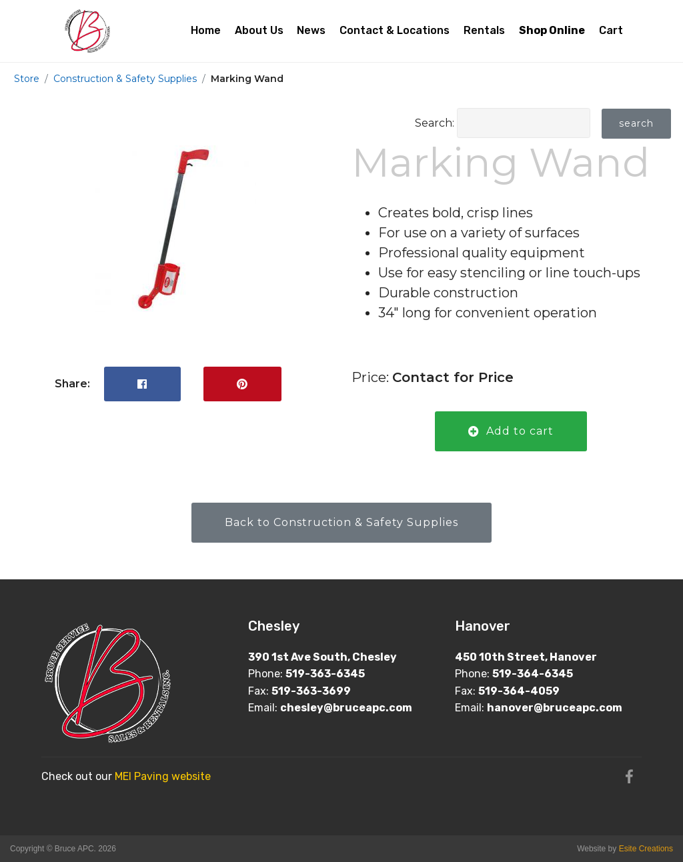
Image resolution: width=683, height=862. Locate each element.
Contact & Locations (394, 30)
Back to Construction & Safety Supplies (341, 522)
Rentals (484, 30)
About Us (259, 30)
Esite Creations (646, 848)
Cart (611, 30)
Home (206, 30)
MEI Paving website (163, 776)
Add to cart (511, 431)
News (311, 30)
